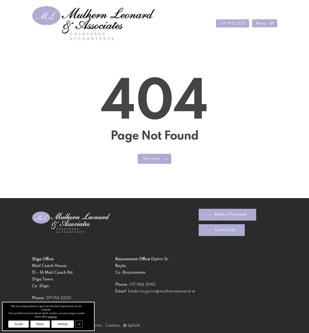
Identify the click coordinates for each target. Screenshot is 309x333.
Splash (131, 326)
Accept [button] (18, 324)
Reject (40, 324)
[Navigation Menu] (264, 23)
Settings (63, 324)
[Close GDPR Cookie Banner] (79, 324)
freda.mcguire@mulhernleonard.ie (161, 291)
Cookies (112, 326)
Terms (96, 326)
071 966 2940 (142, 285)
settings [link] (52, 317)
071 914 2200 (58, 298)
